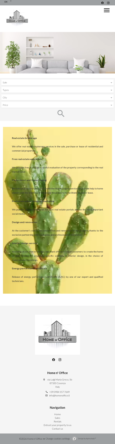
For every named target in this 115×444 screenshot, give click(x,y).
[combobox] (57, 82)
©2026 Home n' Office (31, 438)
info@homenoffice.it (59, 395)
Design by (87, 438)
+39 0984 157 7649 (59, 391)
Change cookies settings (58, 438)
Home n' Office (57, 373)
